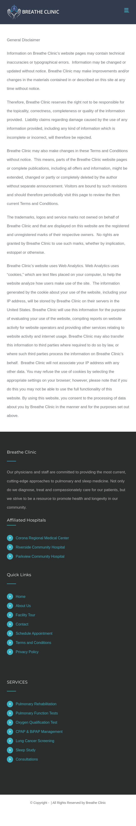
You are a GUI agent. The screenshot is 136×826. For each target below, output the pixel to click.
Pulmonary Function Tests (37, 713)
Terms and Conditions (33, 643)
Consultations (27, 759)
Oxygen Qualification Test (36, 722)
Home (20, 597)
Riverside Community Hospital (40, 547)
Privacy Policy (27, 652)
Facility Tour (25, 615)
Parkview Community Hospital (40, 556)
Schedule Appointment (34, 633)
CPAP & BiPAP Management (39, 732)
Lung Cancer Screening (35, 741)
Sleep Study (25, 750)
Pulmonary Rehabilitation (36, 704)
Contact (22, 624)
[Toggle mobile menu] (126, 9)
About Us (23, 606)
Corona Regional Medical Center (42, 538)
